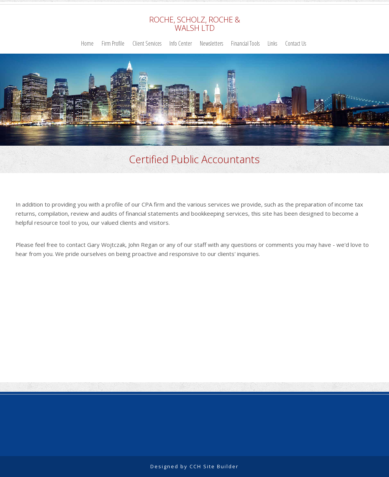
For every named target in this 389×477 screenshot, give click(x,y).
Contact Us (295, 43)
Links (272, 43)
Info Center (180, 43)
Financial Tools (245, 43)
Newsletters (211, 43)
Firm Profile (113, 43)
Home (87, 43)
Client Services (146, 43)
